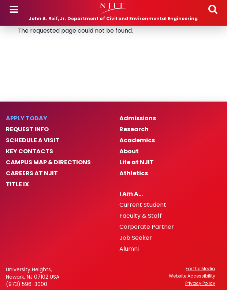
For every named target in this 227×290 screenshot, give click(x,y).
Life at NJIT (136, 162)
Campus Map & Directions (48, 162)
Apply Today (26, 118)
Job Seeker (135, 238)
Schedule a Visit (32, 140)
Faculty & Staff (140, 216)
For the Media (200, 269)
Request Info (27, 129)
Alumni (129, 249)
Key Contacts (29, 151)
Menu (14, 9)
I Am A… (131, 194)
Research (134, 129)
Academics (137, 140)
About (129, 151)
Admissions (137, 118)
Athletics (133, 173)
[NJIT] (113, 9)
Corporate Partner (146, 227)
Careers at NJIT (32, 173)
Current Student (142, 205)
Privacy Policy (200, 283)
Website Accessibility (192, 276)
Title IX (17, 184)
